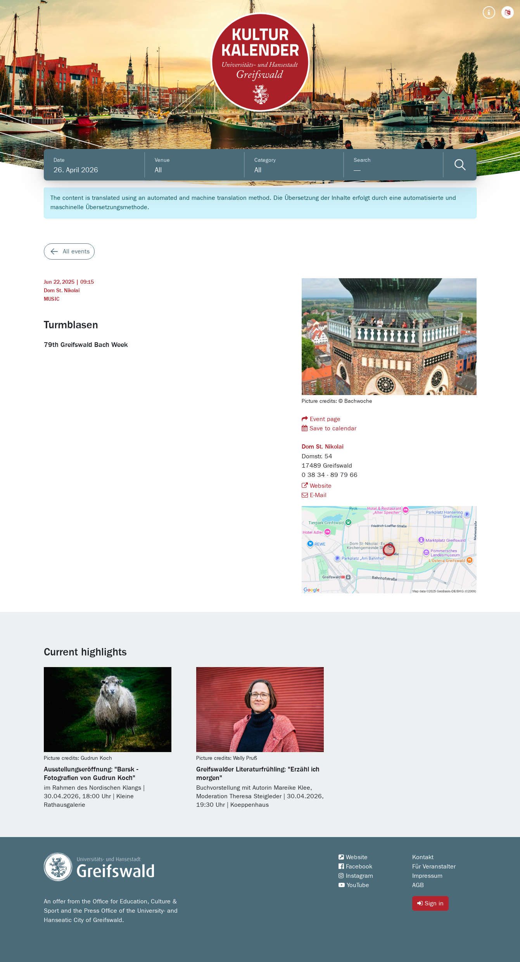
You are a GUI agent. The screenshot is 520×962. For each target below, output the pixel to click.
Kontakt (423, 857)
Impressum (427, 876)
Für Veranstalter (434, 866)
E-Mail (314, 495)
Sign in (430, 903)
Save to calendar (329, 428)
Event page (321, 419)
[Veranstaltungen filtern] (460, 164)
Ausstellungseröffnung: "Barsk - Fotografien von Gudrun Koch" (91, 774)
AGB (418, 885)
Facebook (355, 866)
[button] (507, 12)
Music (52, 299)
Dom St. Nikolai (61, 290)
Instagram (356, 876)
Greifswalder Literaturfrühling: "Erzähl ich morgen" (258, 774)
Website (317, 486)
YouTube (354, 885)
